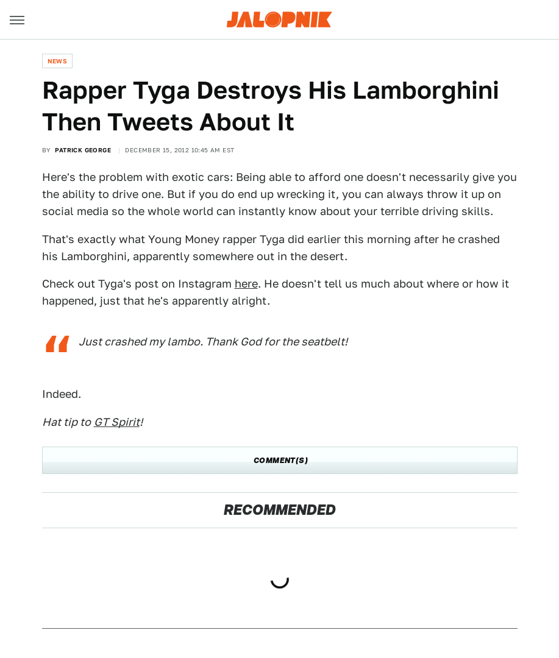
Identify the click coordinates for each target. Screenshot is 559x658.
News (58, 61)
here (246, 283)
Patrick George (83, 150)
